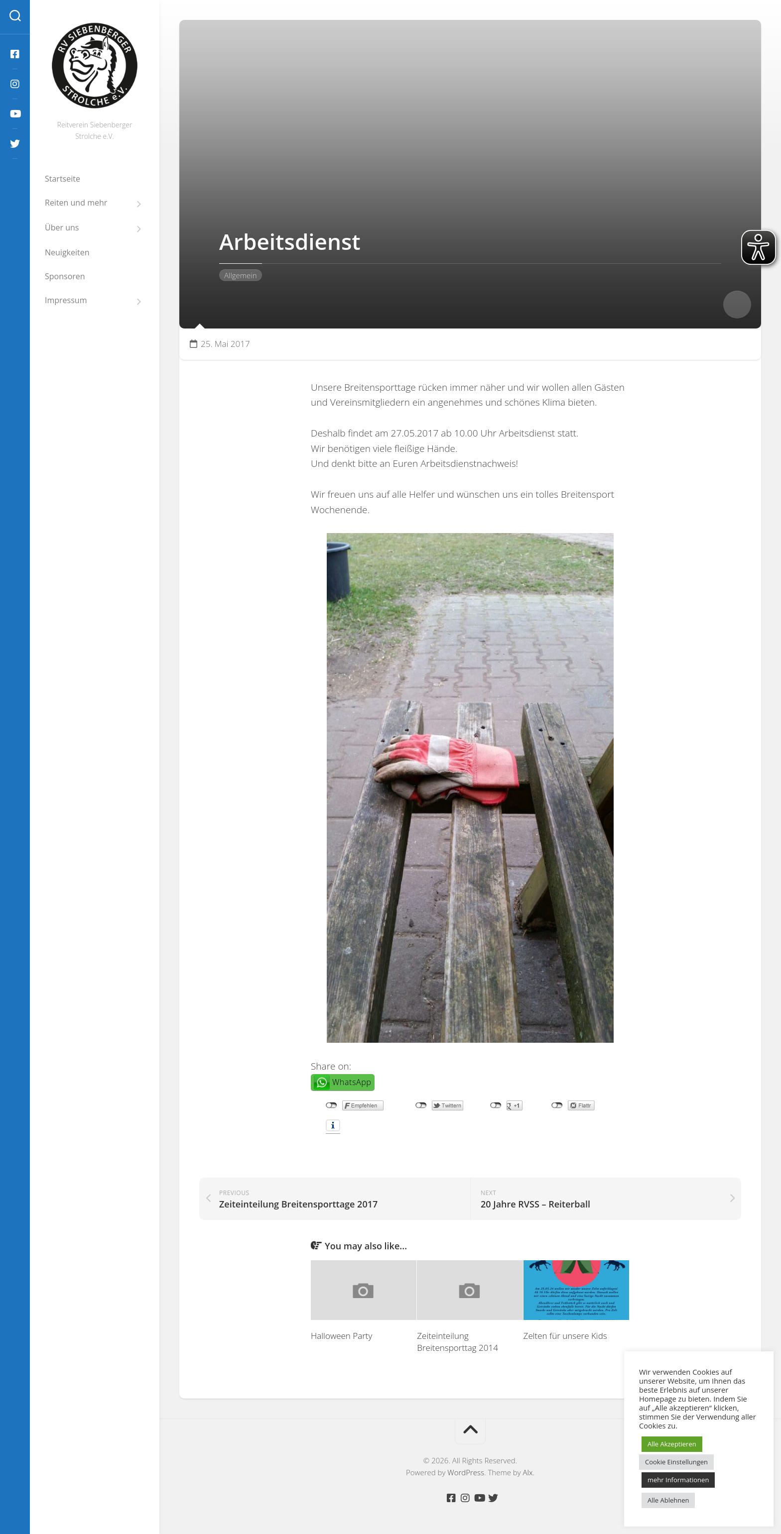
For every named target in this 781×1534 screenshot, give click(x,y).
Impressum (66, 300)
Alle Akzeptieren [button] (672, 1443)
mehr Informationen (678, 1479)
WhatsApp (351, 1082)
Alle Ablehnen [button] (668, 1500)
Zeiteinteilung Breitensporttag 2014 (457, 1341)
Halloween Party (341, 1335)
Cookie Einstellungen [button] (676, 1461)
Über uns (62, 227)
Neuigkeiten (67, 252)
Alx (528, 1472)
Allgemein (240, 275)
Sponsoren (65, 276)
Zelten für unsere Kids (565, 1335)
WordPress (465, 1472)
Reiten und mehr (76, 203)
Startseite (62, 179)
